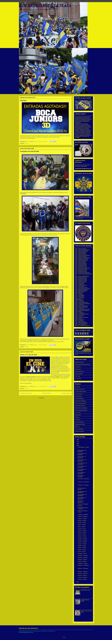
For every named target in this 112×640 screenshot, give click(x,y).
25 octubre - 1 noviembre (80, 476)
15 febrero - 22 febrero (83, 565)
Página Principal (47, 393)
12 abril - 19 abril (82, 549)
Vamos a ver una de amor (28, 355)
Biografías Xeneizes (80, 424)
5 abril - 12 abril (82, 551)
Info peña (26, 143)
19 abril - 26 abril (82, 547)
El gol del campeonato (80, 403)
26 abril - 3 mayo (82, 545)
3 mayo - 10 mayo (82, 543)
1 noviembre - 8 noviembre (81, 473)
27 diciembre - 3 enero (83, 447)
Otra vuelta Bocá (79, 429)
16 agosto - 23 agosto (83, 514)
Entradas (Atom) (48, 397)
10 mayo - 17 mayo (82, 541)
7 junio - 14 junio (82, 534)
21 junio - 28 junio (82, 530)
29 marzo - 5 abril (82, 553)
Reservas (77, 426)
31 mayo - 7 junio (82, 535)
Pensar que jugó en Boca (81, 410)
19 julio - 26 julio (82, 522)
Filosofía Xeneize (79, 398)
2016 (78, 443)
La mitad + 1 (78, 366)
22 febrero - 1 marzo (83, 563)
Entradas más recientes (26, 393)
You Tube (77, 376)
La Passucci (78, 369)
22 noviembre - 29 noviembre (82, 463)
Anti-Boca (77, 419)
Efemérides (78, 414)
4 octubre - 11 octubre (83, 485)
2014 (78, 581)
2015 (78, 445)
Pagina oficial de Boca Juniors (82, 364)
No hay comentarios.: (43, 141)
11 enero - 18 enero (82, 577)
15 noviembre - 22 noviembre (82, 467)
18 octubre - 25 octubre (83, 478)
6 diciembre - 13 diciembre (81, 457)
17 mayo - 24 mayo (82, 539)
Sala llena (23, 100)
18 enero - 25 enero (82, 575)
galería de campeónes (80, 400)
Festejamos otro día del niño (29, 151)
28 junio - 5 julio (82, 528)
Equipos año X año (79, 389)
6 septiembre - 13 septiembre (81, 498)
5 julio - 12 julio (81, 526)
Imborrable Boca (79, 371)
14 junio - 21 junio (82, 532)
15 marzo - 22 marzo (83, 557)
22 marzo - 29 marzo (83, 555)
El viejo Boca (78, 378)
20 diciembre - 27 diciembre (81, 451)
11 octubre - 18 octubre (83, 481)
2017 (78, 441)
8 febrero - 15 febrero (83, 568)
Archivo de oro (79, 393)
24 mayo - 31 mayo (82, 537)
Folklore (77, 417)
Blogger (64, 637)
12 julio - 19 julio (82, 524)
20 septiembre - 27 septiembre (82, 492)
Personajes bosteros (80, 405)
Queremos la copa (85, 590)
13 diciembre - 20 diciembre (81, 454)
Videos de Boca (79, 373)
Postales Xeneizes (79, 431)
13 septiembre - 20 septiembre (82, 495)
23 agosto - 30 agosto (83, 504)
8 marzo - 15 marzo (82, 559)
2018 (78, 439)
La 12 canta (78, 412)
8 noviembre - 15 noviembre (81, 470)
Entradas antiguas (66, 393)
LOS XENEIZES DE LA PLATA (45, 6)
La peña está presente (80, 391)
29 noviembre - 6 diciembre (81, 460)
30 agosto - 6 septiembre (80, 501)
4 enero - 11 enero (82, 579)
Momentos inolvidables (81, 407)
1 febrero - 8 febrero (83, 571)
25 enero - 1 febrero (83, 573)
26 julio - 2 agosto (82, 520)
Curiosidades (78, 396)
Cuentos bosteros (79, 422)
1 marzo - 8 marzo (82, 561)
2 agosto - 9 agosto (82, 518)
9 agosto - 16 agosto (83, 516)
